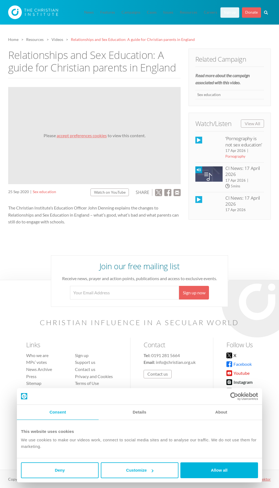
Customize (139, 470)
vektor (265, 479)
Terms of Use (87, 383)
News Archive (39, 369)
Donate (251, 12)
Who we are (37, 355)
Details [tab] (139, 412)
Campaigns (131, 12)
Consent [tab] (58, 412)
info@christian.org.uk (176, 362)
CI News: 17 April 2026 (242, 171)
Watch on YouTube (110, 192)
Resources (188, 12)
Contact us (85, 369)
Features (107, 12)
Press (31, 376)
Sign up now (194, 292)
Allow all (219, 470)
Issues (168, 12)
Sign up (230, 12)
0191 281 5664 (165, 355)
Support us (85, 362)
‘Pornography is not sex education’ (243, 141)
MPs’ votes (36, 362)
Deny (60, 470)
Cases (152, 12)
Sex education (44, 191)
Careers (210, 12)
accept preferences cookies (82, 135)
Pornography (235, 156)
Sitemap (33, 383)
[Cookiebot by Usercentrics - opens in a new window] (234, 396)
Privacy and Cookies (94, 376)
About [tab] (221, 412)
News (89, 12)
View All (252, 123)
